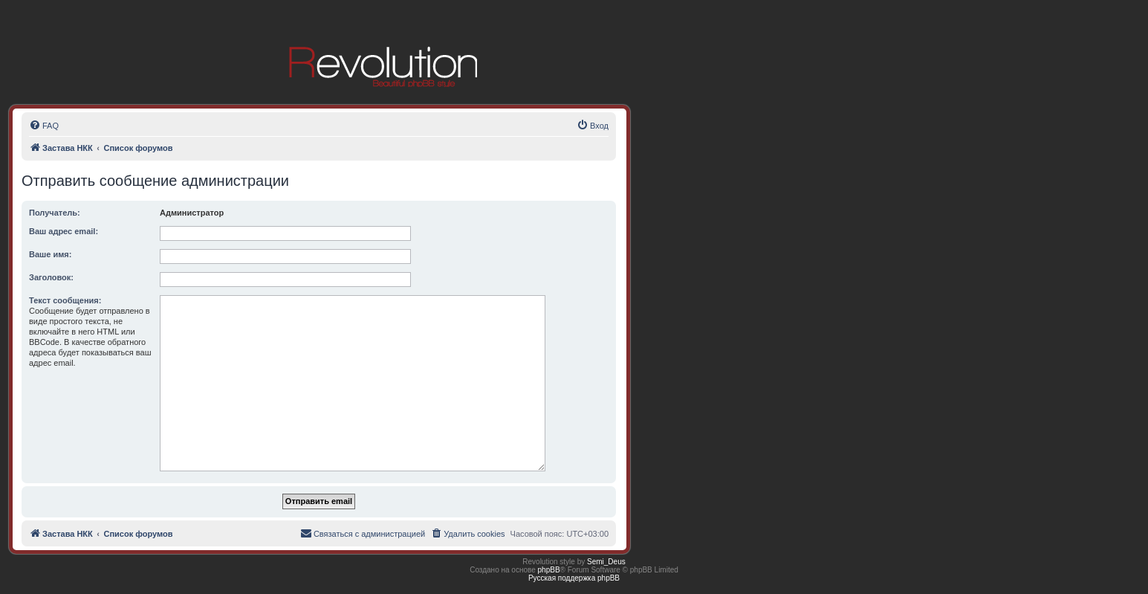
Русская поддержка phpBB (574, 578)
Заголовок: (51, 277)
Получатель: (54, 212)
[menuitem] (44, 126)
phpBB (549, 570)
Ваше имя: (50, 254)
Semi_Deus (606, 562)
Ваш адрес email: (63, 231)
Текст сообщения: (65, 300)
